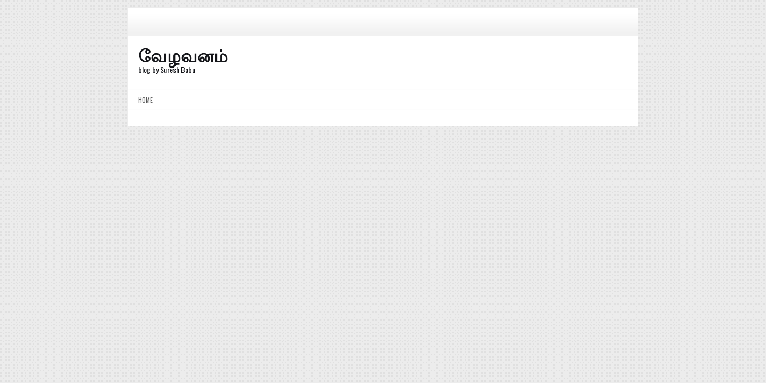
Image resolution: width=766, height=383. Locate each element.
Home (145, 99)
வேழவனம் (183, 54)
